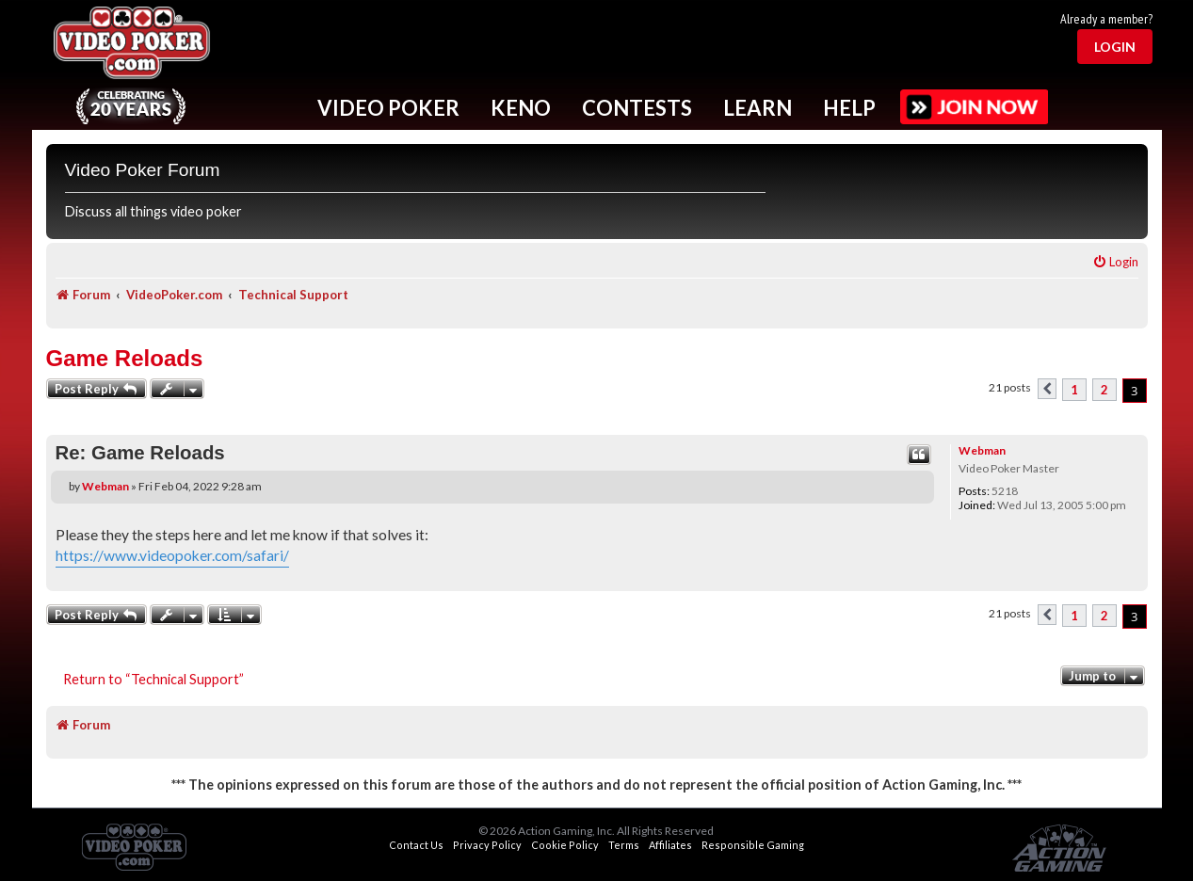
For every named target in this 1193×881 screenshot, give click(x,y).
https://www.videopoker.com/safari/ (172, 555)
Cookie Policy (565, 845)
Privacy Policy (487, 845)
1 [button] (1074, 389)
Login (1115, 47)
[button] (1047, 388)
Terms (623, 845)
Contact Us (416, 845)
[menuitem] (1115, 262)
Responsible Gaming (752, 845)
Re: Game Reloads (140, 452)
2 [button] (1104, 389)
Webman (982, 450)
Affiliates (670, 845)
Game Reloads (124, 358)
